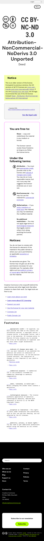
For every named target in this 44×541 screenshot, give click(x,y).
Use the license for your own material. (20, 308)
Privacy (26, 473)
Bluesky (5, 507)
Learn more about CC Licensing (19, 301)
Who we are (6, 469)
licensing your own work (19, 92)
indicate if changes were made (25, 174)
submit (39, 460)
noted (24, 533)
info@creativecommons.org (11, 503)
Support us (6, 478)
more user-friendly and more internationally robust (20, 88)
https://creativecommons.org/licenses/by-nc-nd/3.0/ (21, 109)
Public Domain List (14, 316)
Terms (25, 481)
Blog (3, 475)
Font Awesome (32, 536)
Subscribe (22, 524)
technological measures (25, 226)
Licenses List (12, 312)
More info (12, 343)
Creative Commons (10, 7)
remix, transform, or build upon (24, 208)
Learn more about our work (17, 297)
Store (4, 481)
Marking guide (14, 362)
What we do (6, 472)
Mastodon (10, 507)
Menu (37, 7)
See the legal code (29, 115)
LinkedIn (15, 507)
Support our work (13, 304)
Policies (26, 477)
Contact (26, 469)
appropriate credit (26, 168)
